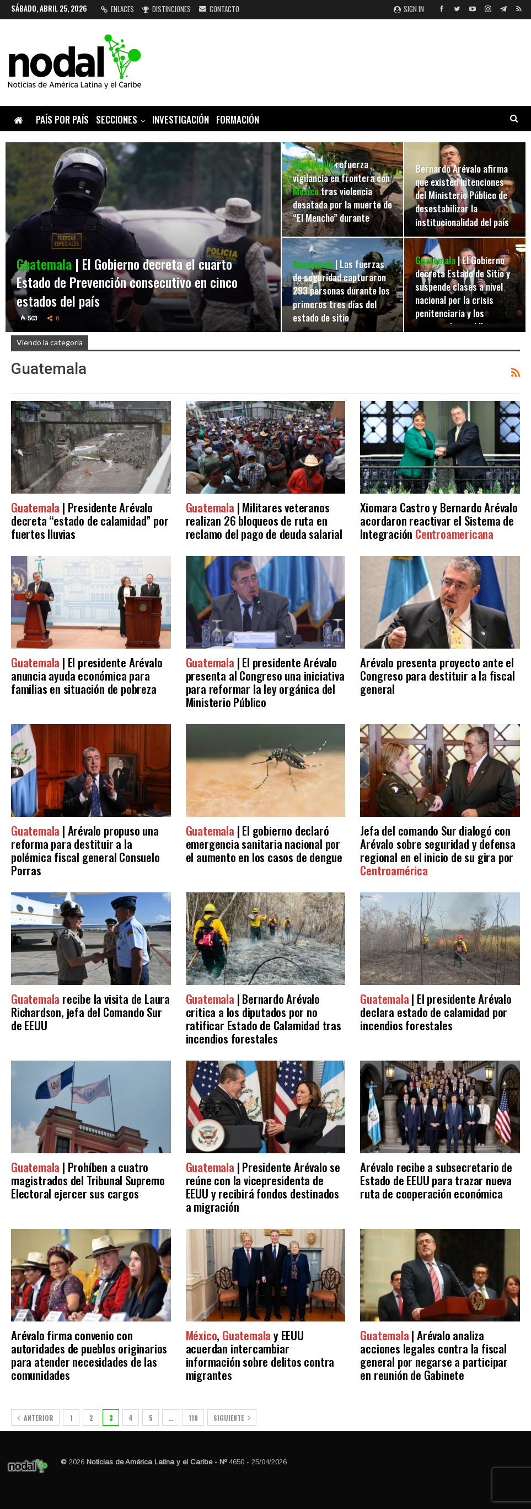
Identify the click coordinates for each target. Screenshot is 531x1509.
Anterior (35, 1417)
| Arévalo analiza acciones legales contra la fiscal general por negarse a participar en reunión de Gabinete (434, 1354)
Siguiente (231, 1417)
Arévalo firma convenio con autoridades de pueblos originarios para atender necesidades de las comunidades (89, 1354)
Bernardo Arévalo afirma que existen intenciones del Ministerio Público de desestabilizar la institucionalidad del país (462, 195)
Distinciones (166, 8)
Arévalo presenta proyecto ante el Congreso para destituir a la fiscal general (437, 675)
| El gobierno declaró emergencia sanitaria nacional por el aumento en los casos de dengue (264, 843)
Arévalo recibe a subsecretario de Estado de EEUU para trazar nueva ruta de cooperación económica (436, 1180)
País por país (62, 119)
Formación (237, 119)
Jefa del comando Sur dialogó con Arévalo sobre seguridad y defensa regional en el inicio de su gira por (437, 850)
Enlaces (117, 8)
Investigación (180, 119)
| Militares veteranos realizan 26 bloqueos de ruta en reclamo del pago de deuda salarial (264, 520)
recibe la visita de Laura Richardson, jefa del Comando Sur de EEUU (90, 1012)
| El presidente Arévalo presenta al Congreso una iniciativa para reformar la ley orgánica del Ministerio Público (265, 682)
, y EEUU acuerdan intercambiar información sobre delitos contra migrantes (260, 1354)
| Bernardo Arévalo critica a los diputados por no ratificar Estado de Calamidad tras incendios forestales (263, 1018)
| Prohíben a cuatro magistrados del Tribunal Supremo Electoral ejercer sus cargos (88, 1180)
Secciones (116, 119)
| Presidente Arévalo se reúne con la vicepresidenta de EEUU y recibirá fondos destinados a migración (263, 1186)
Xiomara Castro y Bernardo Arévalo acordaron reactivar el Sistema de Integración (438, 520)
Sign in (409, 8)
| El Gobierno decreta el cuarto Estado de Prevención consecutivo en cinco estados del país (127, 282)
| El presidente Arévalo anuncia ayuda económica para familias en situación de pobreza (86, 675)
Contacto (219, 8)
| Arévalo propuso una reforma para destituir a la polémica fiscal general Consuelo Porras (85, 850)
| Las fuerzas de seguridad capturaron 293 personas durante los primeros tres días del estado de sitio (341, 290)
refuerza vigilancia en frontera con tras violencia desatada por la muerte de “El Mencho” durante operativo (342, 197)
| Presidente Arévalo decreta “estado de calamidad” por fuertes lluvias (89, 520)
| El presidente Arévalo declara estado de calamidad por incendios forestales (435, 1012)
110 (193, 1417)
